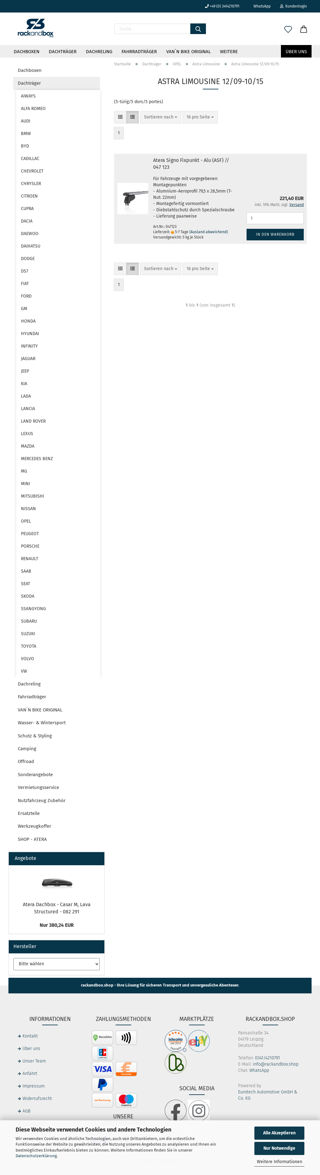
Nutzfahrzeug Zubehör (42, 800)
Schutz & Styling (35, 736)
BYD (25, 146)
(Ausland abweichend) (208, 232)
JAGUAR (28, 358)
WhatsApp (260, 6)
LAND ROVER (33, 421)
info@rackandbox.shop (275, 1064)
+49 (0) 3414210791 (222, 6)
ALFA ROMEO (33, 108)
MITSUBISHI (32, 496)
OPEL (26, 521)
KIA (24, 383)
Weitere (229, 51)
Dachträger (63, 51)
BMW (26, 133)
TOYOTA (28, 646)
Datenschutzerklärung (36, 1155)
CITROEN (29, 196)
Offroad (26, 761)
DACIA (26, 221)
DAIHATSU (30, 246)
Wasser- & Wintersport (42, 723)
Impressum (33, 1086)
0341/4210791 (267, 1058)
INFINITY (29, 346)
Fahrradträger (139, 51)
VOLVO (27, 658)
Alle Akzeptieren (279, 1133)
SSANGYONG (33, 608)
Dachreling (99, 51)
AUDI (25, 121)
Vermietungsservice (38, 787)
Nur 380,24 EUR (57, 925)
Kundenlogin (293, 6)
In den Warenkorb (275, 234)
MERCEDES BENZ (37, 458)
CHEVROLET (32, 171)
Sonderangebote (35, 774)
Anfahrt (29, 1073)
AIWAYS (28, 96)
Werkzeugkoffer (34, 826)
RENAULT (29, 558)
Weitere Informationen (279, 1161)
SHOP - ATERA (32, 839)
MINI (25, 483)
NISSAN (28, 508)
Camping (27, 748)
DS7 (24, 271)
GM (24, 308)
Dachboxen (26, 51)
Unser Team (34, 1061)
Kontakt (30, 1036)
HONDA (28, 321)
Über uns (296, 51)
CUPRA (27, 208)
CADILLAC (30, 158)
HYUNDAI (30, 333)
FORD (26, 296)
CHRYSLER (31, 183)
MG (24, 471)
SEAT (25, 583)
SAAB (26, 571)
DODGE (28, 258)
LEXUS (27, 433)
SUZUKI (28, 633)
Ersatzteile (29, 813)
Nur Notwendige (279, 1148)
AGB (26, 1111)
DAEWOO (29, 233)
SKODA (27, 596)
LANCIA (28, 408)
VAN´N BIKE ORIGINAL (188, 51)
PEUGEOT (30, 533)
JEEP (25, 371)
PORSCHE (30, 546)
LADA (26, 396)
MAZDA (27, 446)
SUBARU (29, 621)
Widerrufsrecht (37, 1098)
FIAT (25, 283)
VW (24, 671)
